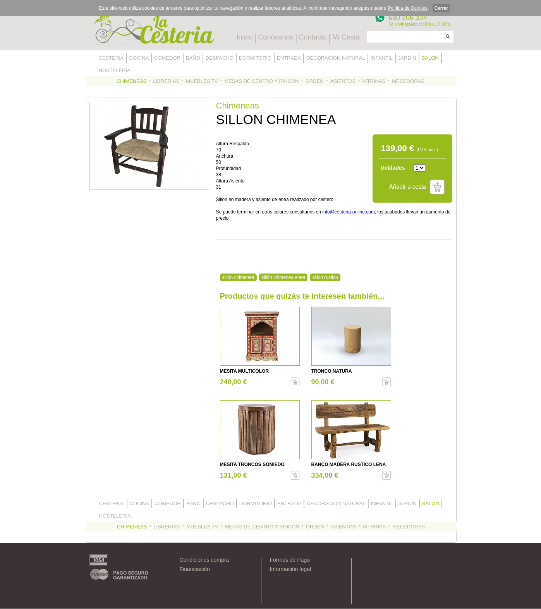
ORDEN (315, 81)
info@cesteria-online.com (348, 212)
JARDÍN (407, 58)
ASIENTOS (343, 81)
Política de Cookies (408, 8)
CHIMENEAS (131, 81)
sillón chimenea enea (283, 277)
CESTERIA (111, 58)
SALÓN (430, 58)
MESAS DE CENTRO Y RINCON (261, 81)
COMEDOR (167, 58)
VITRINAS (373, 81)
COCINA (139, 58)
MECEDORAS (408, 81)
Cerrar (441, 8)
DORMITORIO (255, 58)
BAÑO (193, 58)
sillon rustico (325, 277)
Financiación (195, 569)
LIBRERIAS (166, 81)
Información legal (290, 569)
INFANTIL (382, 58)
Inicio (245, 37)
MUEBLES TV (202, 81)
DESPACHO (220, 58)
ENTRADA (289, 58)
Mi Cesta (346, 37)
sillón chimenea (238, 277)
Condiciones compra (204, 560)
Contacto (313, 37)
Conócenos (276, 37)
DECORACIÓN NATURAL (335, 58)
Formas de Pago (290, 560)
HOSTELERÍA (115, 70)
